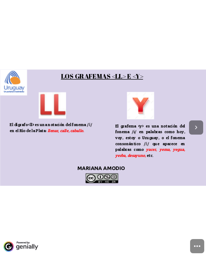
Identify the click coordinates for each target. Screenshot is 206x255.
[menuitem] (197, 246)
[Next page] (196, 127)
